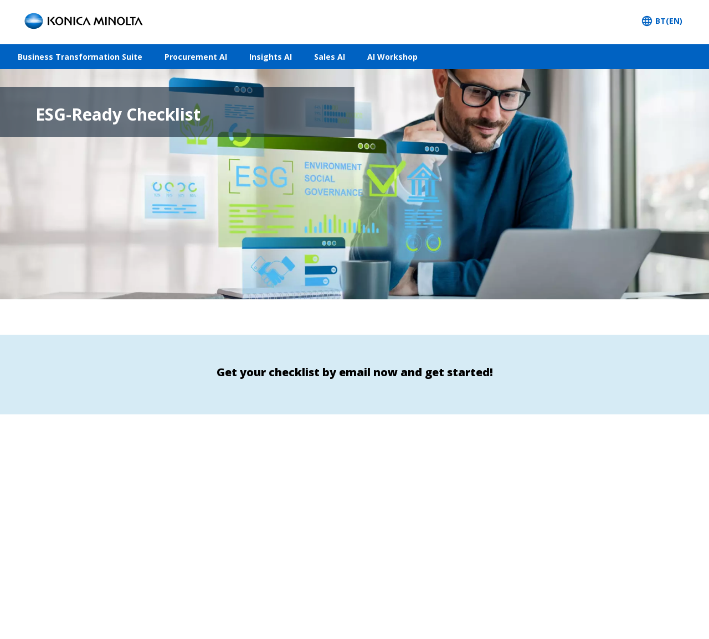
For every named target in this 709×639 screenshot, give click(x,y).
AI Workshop (392, 56)
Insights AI (270, 56)
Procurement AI (196, 56)
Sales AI (329, 56)
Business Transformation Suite (80, 56)
